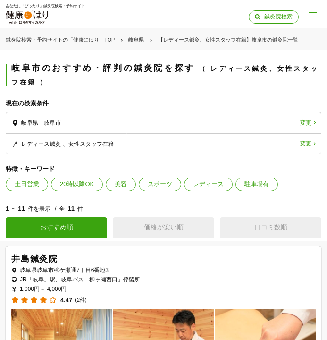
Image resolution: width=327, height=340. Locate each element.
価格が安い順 (164, 227)
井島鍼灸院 (34, 259)
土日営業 (27, 183)
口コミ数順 (270, 227)
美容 (121, 183)
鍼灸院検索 (278, 16)
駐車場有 (256, 183)
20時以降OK (77, 183)
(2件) (80, 300)
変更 (305, 123)
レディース (208, 183)
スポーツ (160, 183)
